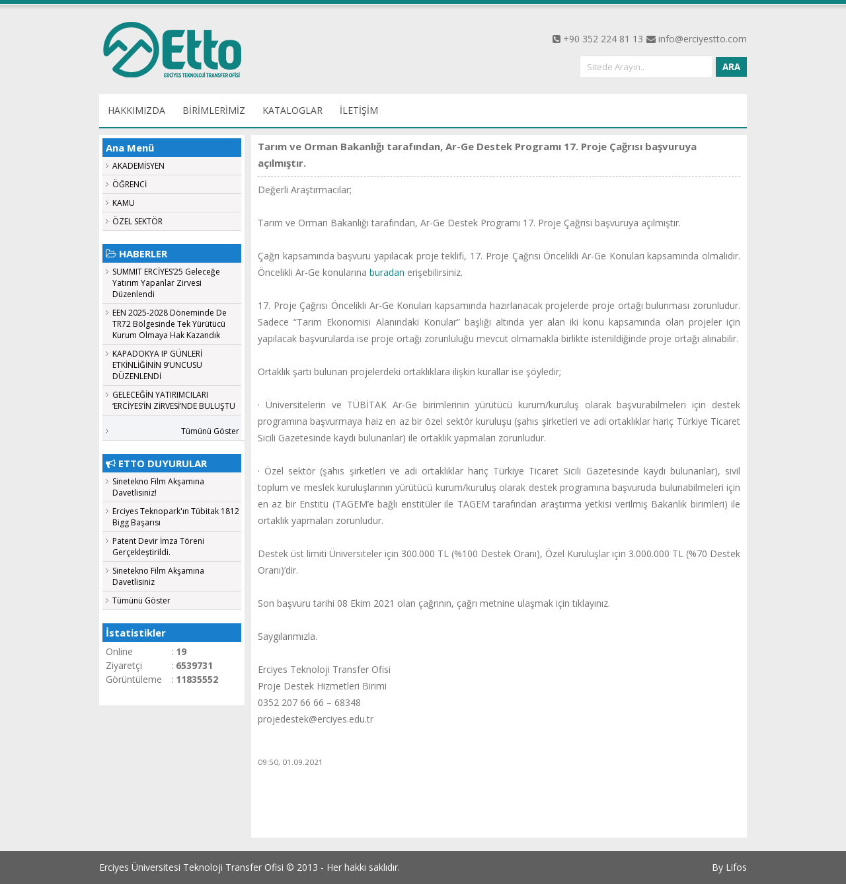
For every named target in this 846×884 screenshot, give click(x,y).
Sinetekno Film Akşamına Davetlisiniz (158, 576)
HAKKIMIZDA (136, 110)
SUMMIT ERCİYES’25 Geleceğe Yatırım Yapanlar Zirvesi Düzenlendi (166, 283)
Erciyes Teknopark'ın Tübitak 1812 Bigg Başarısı (175, 517)
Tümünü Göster (210, 431)
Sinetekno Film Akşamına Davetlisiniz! (158, 487)
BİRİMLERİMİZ (213, 110)
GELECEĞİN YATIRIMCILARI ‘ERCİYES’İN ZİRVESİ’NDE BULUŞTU (173, 400)
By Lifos (729, 867)
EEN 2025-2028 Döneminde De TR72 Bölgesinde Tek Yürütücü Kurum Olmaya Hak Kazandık (169, 324)
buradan (388, 272)
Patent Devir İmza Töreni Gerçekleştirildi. (158, 546)
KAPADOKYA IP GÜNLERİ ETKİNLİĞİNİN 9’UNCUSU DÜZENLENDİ (157, 365)
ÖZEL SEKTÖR (137, 221)
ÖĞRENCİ (129, 184)
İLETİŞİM (359, 110)
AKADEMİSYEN (138, 165)
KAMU (123, 202)
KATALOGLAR (292, 110)
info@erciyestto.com (702, 38)
